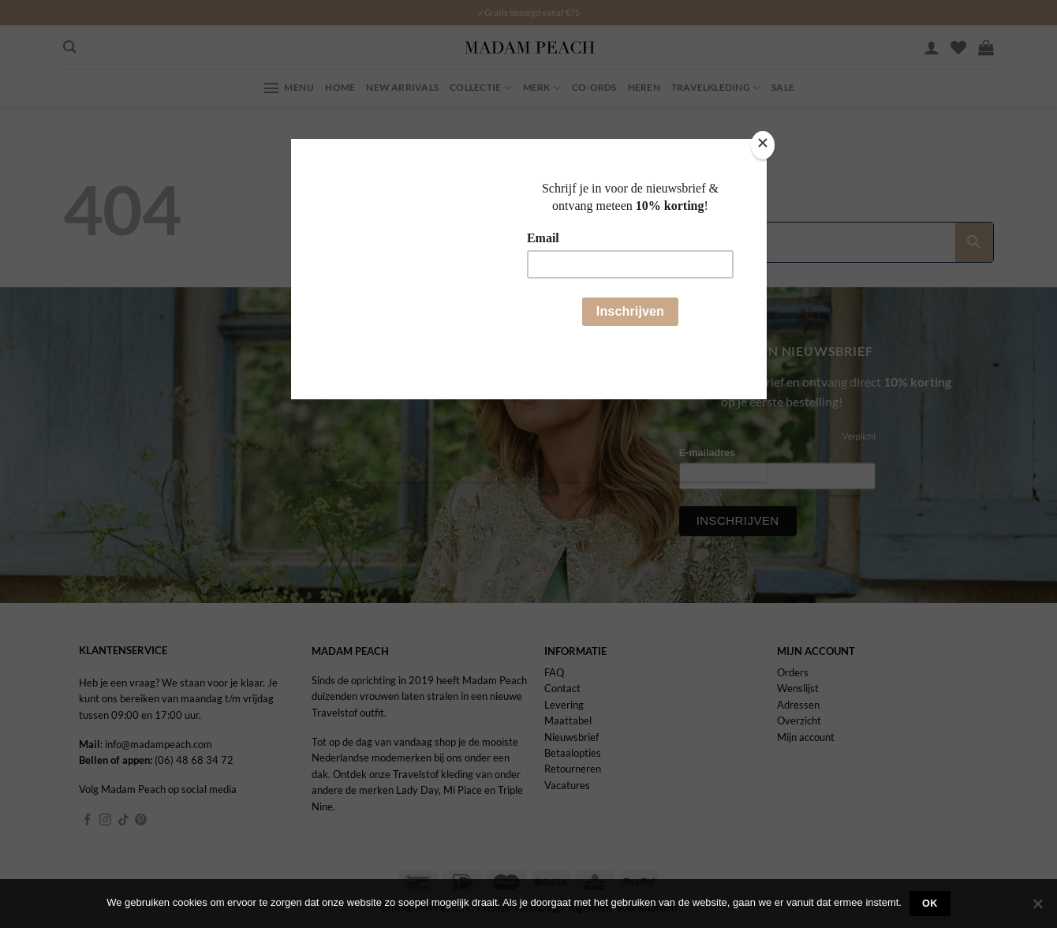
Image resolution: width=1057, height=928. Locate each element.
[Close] (763, 145)
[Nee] (1037, 908)
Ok (930, 903)
